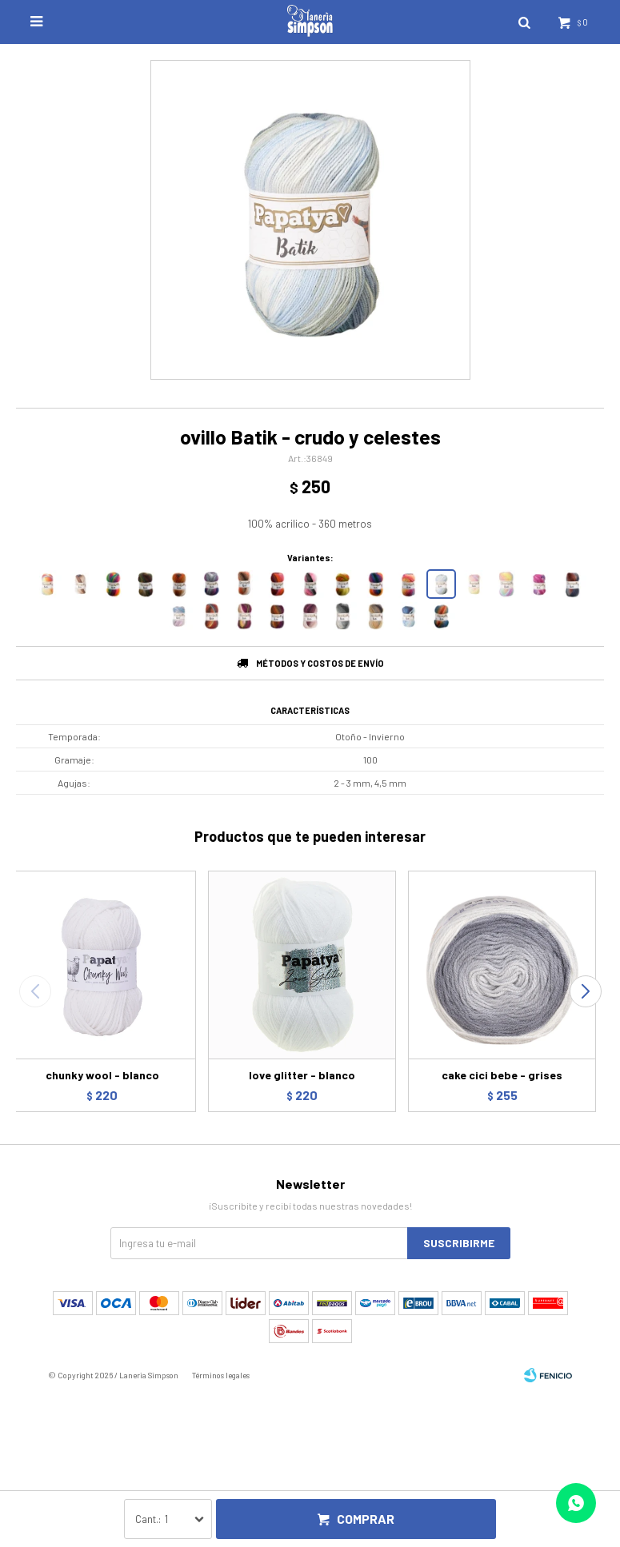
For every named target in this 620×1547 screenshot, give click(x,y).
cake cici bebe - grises (502, 1075)
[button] (585, 991)
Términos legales (221, 1375)
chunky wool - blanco (102, 1075)
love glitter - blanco (302, 1075)
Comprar (365, 1518)
